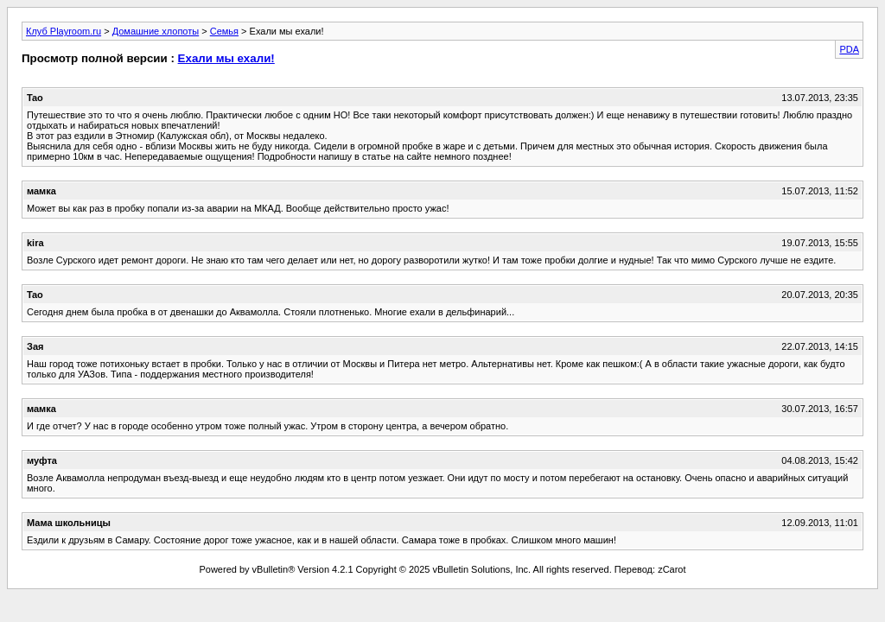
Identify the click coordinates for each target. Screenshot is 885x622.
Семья (224, 31)
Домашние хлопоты (156, 31)
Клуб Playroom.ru (63, 31)
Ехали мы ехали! (226, 58)
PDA (849, 49)
